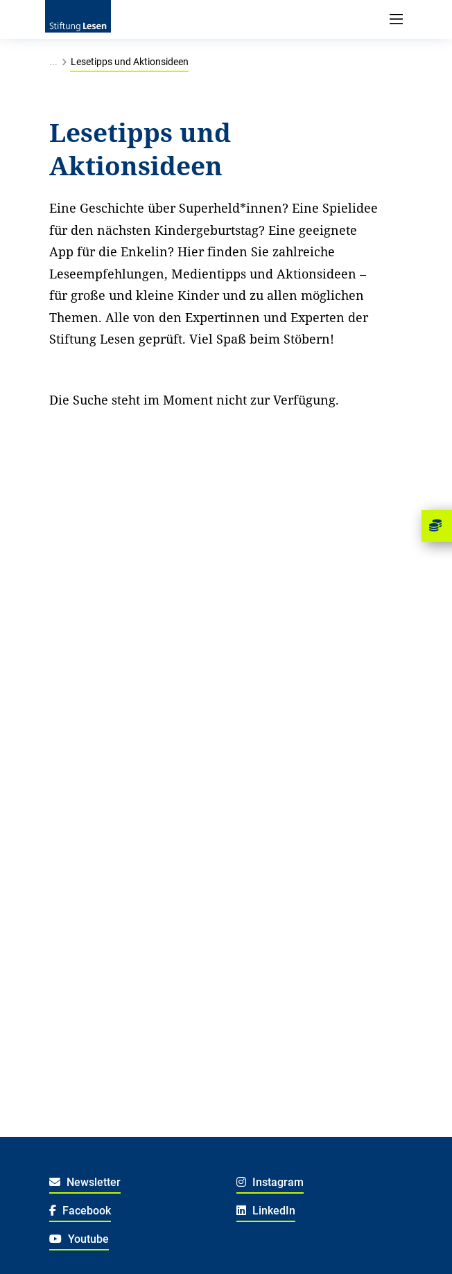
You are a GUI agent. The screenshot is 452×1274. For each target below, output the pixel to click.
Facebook (80, 1210)
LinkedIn (265, 1210)
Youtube (79, 1239)
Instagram (270, 1182)
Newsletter (85, 1182)
